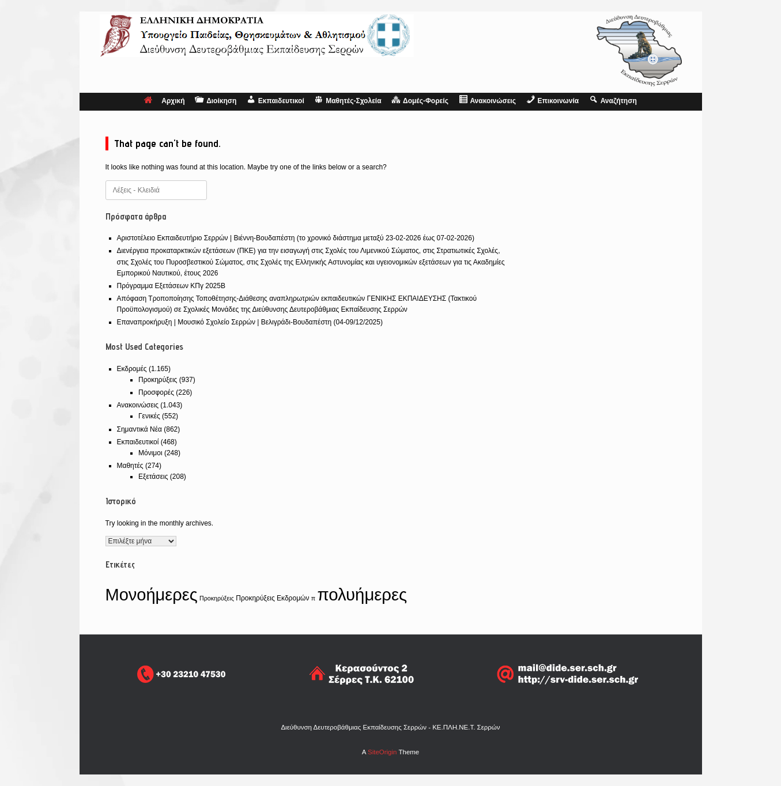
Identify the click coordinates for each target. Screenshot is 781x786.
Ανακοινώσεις (138, 405)
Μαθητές (130, 466)
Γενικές (149, 416)
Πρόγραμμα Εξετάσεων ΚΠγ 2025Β (171, 286)
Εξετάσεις (153, 477)
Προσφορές (156, 392)
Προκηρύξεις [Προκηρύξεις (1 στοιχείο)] (216, 598)
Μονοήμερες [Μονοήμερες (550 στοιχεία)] (151, 594)
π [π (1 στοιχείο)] (313, 598)
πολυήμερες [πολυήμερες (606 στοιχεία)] (363, 594)
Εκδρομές (132, 369)
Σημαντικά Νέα (139, 429)
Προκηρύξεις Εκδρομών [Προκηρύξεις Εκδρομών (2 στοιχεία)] (272, 598)
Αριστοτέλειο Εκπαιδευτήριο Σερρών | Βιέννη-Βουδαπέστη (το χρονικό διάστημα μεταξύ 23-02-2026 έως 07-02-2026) (295, 238)
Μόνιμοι (150, 453)
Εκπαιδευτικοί (138, 442)
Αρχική (164, 101)
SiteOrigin (382, 752)
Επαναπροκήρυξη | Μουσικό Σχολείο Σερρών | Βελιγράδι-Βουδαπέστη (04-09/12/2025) (250, 322)
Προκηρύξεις (157, 380)
